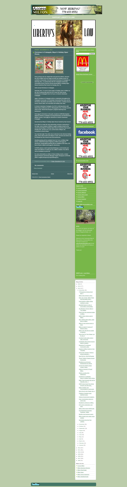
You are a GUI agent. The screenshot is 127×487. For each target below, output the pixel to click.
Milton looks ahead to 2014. (86, 295)
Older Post (69, 173)
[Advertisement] (84, 264)
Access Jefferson (82, 192)
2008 (79, 456)
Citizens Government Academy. (86, 397)
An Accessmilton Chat (83, 160)
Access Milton (81, 197)
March (81, 441)
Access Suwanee (82, 199)
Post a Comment (38, 168)
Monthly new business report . (86, 414)
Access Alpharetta (82, 188)
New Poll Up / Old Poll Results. (86, 356)
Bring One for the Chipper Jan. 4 (87, 391)
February (81, 443)
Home (52, 173)
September (82, 428)
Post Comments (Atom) (44, 177)
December (82, 290)
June (80, 434)
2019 (79, 284)
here (39, 114)
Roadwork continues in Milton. (86, 402)
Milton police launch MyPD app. (87, 408)
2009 (79, 454)
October (81, 426)
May (80, 436)
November (82, 424)
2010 (79, 452)
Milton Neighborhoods (83, 476)
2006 (79, 460)
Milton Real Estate (82, 470)
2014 (79, 286)
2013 (79, 288)
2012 (79, 448)
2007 (79, 458)
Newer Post (35, 173)
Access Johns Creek (83, 194)
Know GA (80, 201)
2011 (79, 450)
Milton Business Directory (84, 468)
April (80, 439)
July (80, 432)
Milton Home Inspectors (83, 474)
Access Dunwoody (82, 190)
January (81, 445)
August (81, 430)
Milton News (81, 472)
